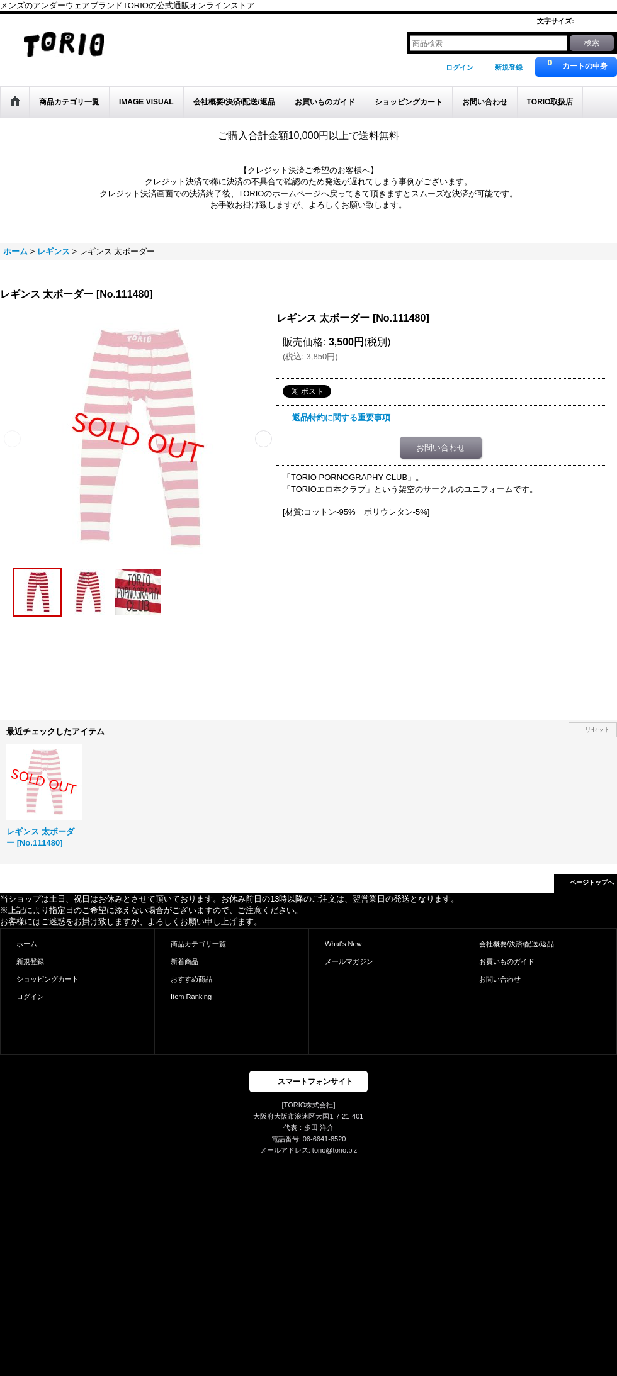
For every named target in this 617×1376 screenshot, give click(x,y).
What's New (343, 944)
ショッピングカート (47, 979)
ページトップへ (592, 882)
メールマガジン (349, 961)
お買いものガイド (507, 961)
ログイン (459, 67)
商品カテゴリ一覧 (198, 944)
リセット (597, 729)
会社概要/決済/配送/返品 (516, 944)
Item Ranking (191, 996)
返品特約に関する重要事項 (341, 417)
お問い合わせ (440, 447)
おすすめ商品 (191, 979)
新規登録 (509, 67)
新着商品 (184, 961)
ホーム (26, 944)
